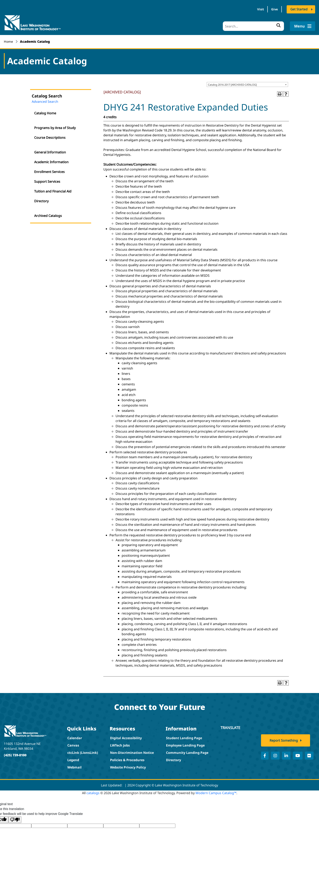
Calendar (74, 737)
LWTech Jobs (120, 744)
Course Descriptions (50, 136)
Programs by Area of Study (55, 127)
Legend (73, 759)
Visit (255, 10)
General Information (50, 151)
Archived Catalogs (48, 215)
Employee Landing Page (185, 744)
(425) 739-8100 (15, 754)
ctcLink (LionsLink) (82, 752)
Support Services (47, 180)
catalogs (92, 792)
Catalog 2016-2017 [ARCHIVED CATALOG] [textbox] (232, 84)
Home (8, 40)
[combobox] (247, 83)
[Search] (253, 25)
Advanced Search (45, 100)
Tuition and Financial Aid (52, 190)
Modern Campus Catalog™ (216, 792)
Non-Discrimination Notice (132, 752)
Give (272, 10)
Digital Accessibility (126, 737)
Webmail (74, 766)
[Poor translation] (14, 819)
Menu (302, 25)
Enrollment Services (49, 171)
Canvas (73, 744)
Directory (41, 200)
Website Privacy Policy (128, 766)
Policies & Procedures (127, 759)
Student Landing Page (184, 737)
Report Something (284, 742)
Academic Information (51, 161)
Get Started (299, 10)
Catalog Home (45, 112)
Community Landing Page (187, 752)
